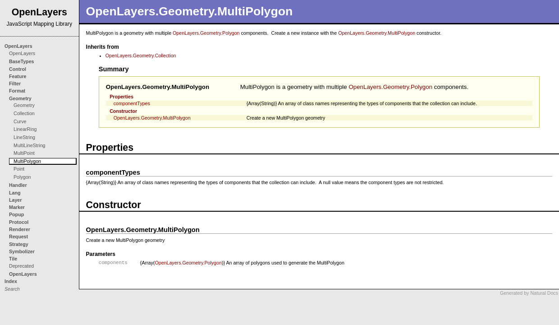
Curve (20, 121)
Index (11, 281)
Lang (14, 192)
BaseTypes (21, 61)
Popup (16, 214)
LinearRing (25, 129)
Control (17, 69)
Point (19, 169)
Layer (15, 200)
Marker (17, 207)
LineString (24, 137)
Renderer (19, 229)
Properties (121, 96)
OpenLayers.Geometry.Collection (140, 55)
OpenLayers (18, 46)
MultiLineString (29, 145)
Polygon (22, 177)
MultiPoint (24, 153)
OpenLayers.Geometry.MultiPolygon (376, 33)
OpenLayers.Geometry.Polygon (206, 33)
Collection (24, 113)
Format (17, 90)
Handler (18, 185)
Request (18, 236)
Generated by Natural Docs (529, 293)
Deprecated (21, 266)
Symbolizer (22, 251)
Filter (15, 83)
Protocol (18, 222)
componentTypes (132, 103)
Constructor (123, 111)
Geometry (20, 98)
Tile (13, 258)
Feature (18, 76)
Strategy (18, 244)
